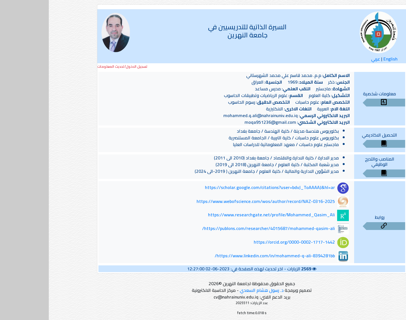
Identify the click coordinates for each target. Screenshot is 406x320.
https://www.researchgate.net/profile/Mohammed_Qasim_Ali (222, 215)
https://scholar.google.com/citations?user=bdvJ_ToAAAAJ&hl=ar (221, 187)
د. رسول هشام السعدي (213, 290)
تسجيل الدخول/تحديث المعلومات (74, 66)
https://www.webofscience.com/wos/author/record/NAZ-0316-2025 (217, 201)
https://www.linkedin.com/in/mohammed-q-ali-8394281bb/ (226, 255)
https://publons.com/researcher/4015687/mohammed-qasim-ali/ (219, 228)
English (342, 58)
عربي (326, 58)
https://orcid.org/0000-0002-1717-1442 (245, 242)
